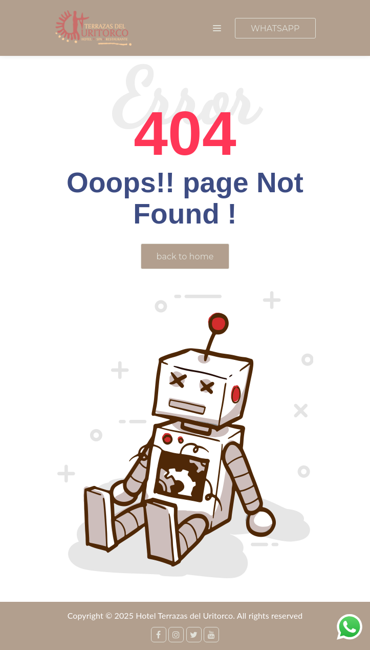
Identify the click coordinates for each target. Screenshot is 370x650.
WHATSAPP (275, 28)
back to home (185, 256)
